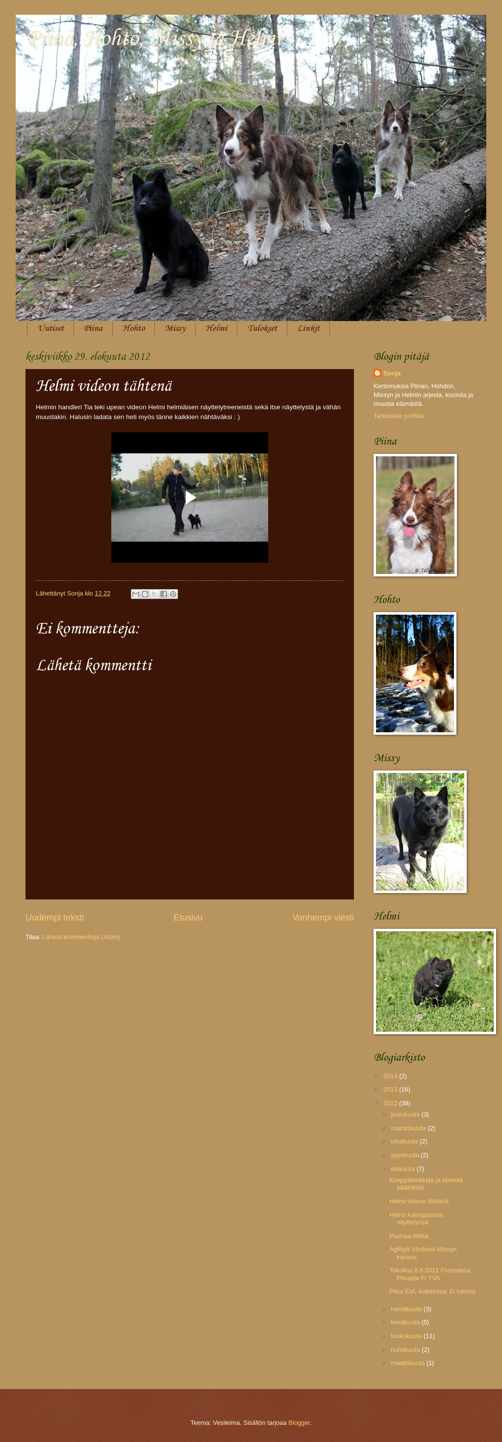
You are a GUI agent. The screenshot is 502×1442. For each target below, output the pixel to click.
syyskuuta (406, 1155)
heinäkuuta (407, 1309)
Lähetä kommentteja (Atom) (82, 937)
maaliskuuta (408, 1363)
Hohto (134, 328)
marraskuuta (409, 1128)
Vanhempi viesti (323, 917)
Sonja (392, 373)
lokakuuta (405, 1141)
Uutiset (50, 328)
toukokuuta (407, 1336)
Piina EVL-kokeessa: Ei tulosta (432, 1291)
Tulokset (262, 328)
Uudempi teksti (54, 917)
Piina (93, 328)
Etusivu (188, 917)
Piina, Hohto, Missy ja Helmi (153, 38)
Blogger (299, 1422)
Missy (175, 328)
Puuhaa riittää (408, 1236)
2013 (391, 1089)
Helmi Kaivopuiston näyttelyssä (416, 1218)
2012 (391, 1103)
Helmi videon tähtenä (419, 1201)
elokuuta (403, 1168)
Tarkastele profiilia (399, 416)
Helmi (216, 328)
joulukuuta (406, 1114)
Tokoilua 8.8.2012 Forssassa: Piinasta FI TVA (430, 1274)
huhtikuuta (406, 1349)
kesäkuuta (406, 1322)
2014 (391, 1076)
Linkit (308, 328)
